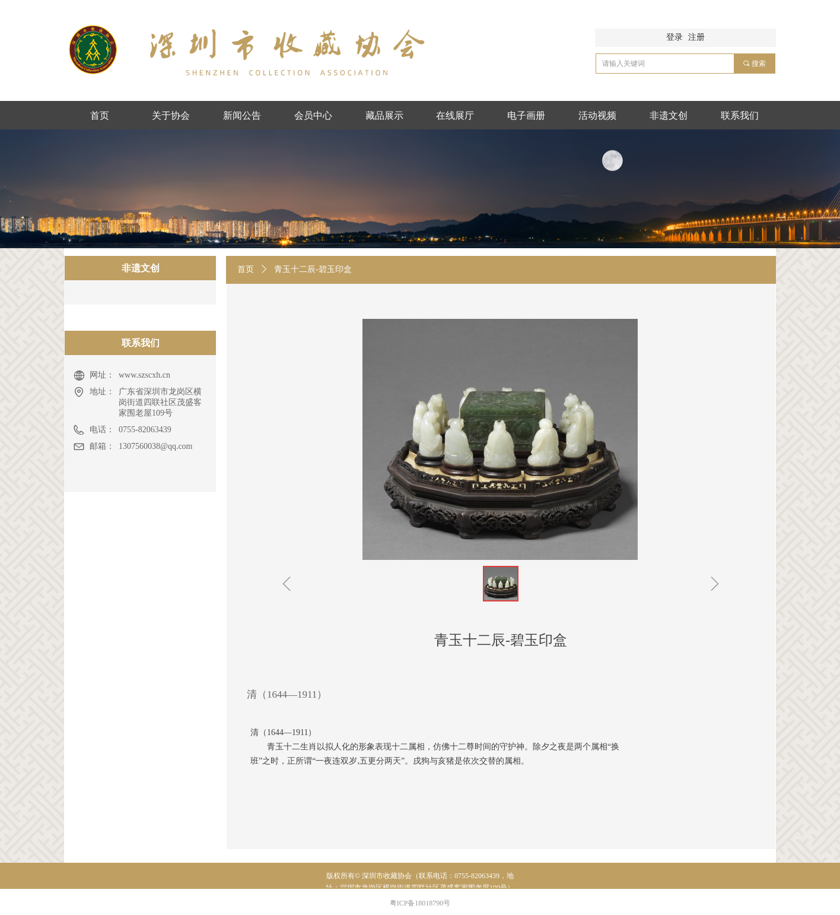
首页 (245, 269)
